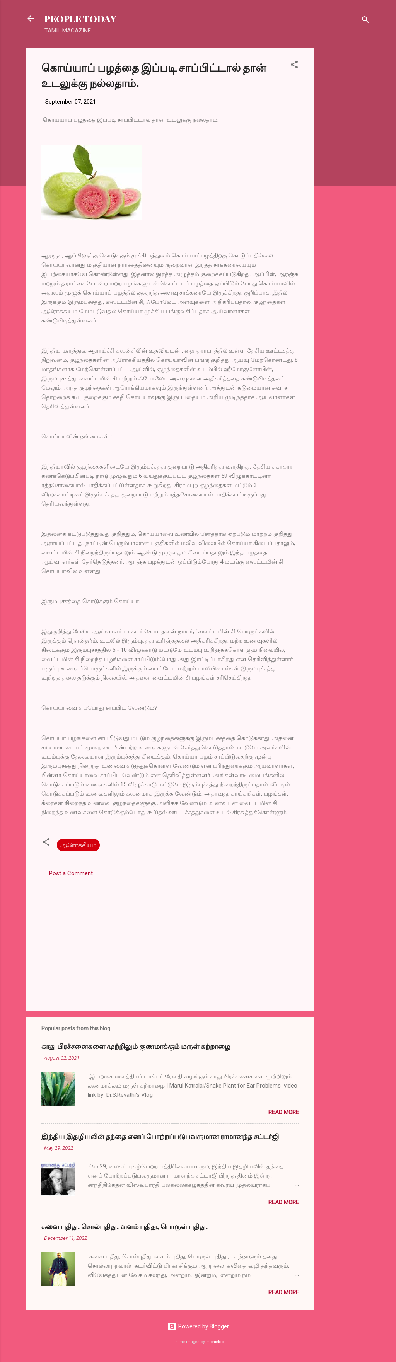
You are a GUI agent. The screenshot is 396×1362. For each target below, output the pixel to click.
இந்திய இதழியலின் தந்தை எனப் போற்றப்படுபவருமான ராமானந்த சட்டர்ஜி (160, 1136)
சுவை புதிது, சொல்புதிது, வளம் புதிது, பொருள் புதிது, (124, 1226)
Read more (283, 1112)
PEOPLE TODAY (80, 18)
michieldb (215, 1341)
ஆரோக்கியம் (78, 845)
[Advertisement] (345, 164)
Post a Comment (71, 873)
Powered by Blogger (198, 1326)
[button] (294, 66)
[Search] (365, 21)
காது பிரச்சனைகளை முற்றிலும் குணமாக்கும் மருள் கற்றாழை (135, 1046)
